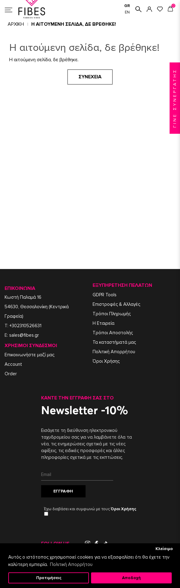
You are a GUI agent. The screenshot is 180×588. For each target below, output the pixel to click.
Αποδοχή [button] (131, 577)
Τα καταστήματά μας (114, 342)
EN (127, 12)
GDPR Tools (105, 295)
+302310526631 (25, 325)
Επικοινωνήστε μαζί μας (29, 355)
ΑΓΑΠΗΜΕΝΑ (160, 9)
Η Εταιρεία (103, 323)
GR (127, 5)
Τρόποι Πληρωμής (112, 313)
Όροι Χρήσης (106, 361)
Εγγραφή (63, 491)
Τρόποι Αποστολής (113, 332)
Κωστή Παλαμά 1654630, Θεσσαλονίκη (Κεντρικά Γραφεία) (37, 306)
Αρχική (16, 24)
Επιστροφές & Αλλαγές (116, 304)
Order (11, 373)
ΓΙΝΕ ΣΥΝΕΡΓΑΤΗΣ (174, 98)
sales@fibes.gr (24, 335)
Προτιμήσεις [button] (48, 577)
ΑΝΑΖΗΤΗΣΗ (138, 9)
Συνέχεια (90, 77)
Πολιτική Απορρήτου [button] (71, 564)
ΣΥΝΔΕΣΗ (149, 9)
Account (13, 364)
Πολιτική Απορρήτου (114, 351)
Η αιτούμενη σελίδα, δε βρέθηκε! (73, 24)
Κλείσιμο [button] (164, 548)
